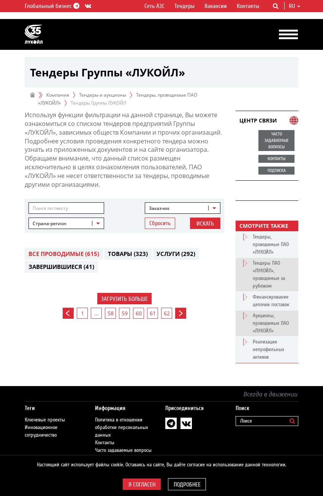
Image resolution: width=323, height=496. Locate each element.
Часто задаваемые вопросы (123, 450)
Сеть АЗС (154, 6)
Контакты (248, 6)
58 (111, 313)
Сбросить (160, 223)
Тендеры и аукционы (102, 95)
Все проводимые (63, 254)
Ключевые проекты (45, 420)
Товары (128, 254)
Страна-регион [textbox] (49, 223)
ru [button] (294, 6)
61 (153, 313)
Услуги (176, 254)
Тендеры (184, 6)
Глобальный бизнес (51, 6)
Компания (57, 95)
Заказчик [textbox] (159, 208)
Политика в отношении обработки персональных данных (121, 427)
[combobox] (182, 208)
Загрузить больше (124, 299)
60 (139, 313)
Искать (205, 223)
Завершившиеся (61, 266)
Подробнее (187, 484)
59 (125, 313)
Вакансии (215, 6)
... (96, 313)
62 (167, 313)
